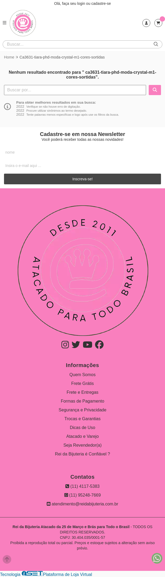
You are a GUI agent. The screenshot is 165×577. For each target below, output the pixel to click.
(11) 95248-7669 (82, 495)
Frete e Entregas (82, 392)
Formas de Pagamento (82, 401)
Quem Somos (82, 374)
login (81, 3)
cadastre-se (101, 3)
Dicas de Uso (82, 427)
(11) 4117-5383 (82, 486)
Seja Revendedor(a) (82, 445)
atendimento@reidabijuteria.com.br (82, 504)
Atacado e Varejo (82, 436)
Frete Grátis (82, 383)
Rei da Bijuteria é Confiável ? (82, 454)
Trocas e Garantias (82, 418)
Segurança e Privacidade (83, 410)
